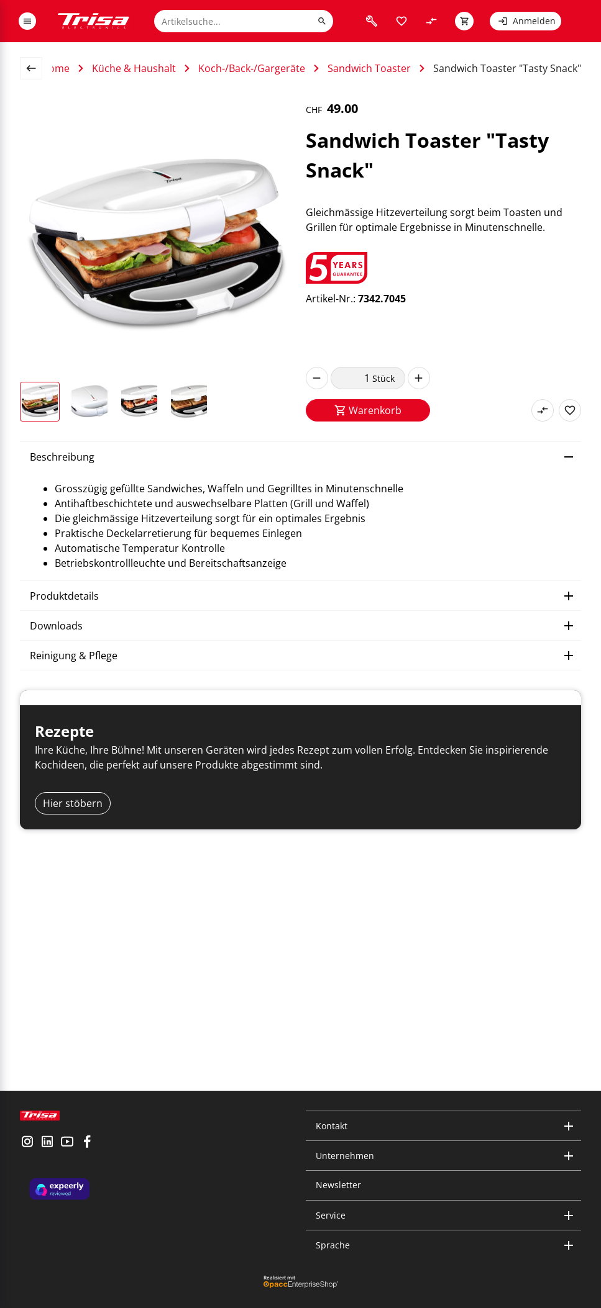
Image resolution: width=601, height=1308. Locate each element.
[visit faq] (371, 21)
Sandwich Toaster (369, 68)
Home (55, 68)
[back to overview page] (36, 68)
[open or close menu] (27, 21)
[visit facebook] (87, 1152)
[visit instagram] (27, 1152)
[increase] (419, 378)
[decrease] (317, 378)
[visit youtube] (67, 1152)
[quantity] (351, 378)
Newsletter (338, 1185)
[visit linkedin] (47, 1152)
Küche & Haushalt (134, 68)
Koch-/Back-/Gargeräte (251, 68)
